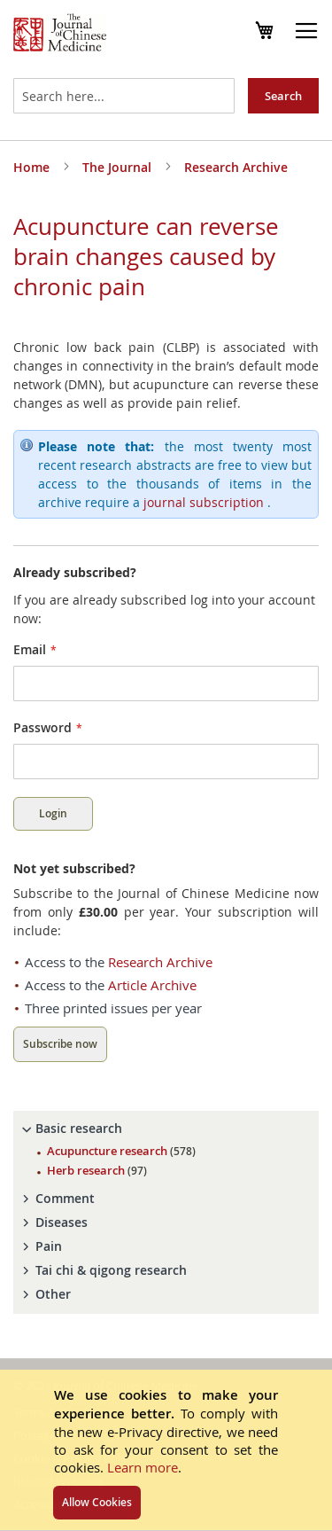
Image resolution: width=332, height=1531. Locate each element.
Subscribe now (60, 1043)
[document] (166, 1450)
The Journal (118, 167)
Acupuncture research (121, 1151)
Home (33, 167)
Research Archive (236, 167)
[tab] (166, 1128)
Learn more (142, 1467)
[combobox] (124, 95)
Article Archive (152, 985)
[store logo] (59, 34)
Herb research (97, 1170)
